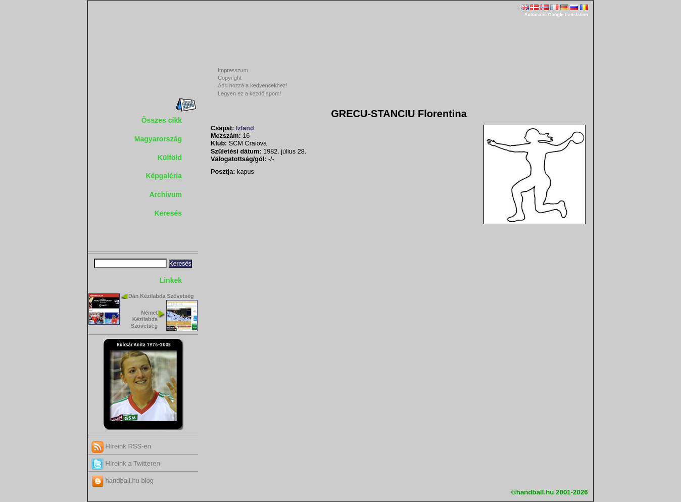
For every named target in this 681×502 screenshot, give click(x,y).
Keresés (168, 213)
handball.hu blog (122, 480)
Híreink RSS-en (121, 446)
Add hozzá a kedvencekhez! (252, 85)
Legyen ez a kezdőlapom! (249, 93)
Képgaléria (163, 176)
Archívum (165, 194)
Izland (245, 128)
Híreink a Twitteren (125, 463)
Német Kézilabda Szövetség (144, 319)
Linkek (171, 280)
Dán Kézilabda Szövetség (161, 296)
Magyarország (158, 139)
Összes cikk (161, 120)
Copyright (229, 78)
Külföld (170, 158)
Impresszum (233, 70)
